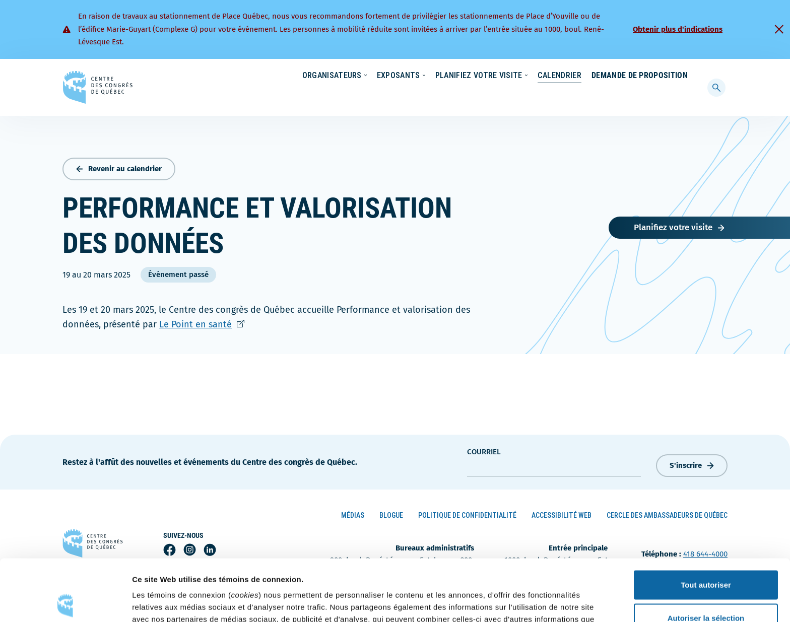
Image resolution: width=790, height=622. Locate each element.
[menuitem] (683, 75)
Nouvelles (505, 76)
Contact (646, 76)
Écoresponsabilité (444, 76)
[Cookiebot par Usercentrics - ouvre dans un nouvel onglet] (65, 602)
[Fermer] (779, 29)
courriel (484, 449)
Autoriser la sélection (706, 556)
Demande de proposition (639, 95)
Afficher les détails (555, 602)
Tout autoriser (706, 523)
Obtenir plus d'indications (677, 29)
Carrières (554, 76)
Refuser (706, 589)
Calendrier (549, 95)
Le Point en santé (201, 322)
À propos (601, 76)
